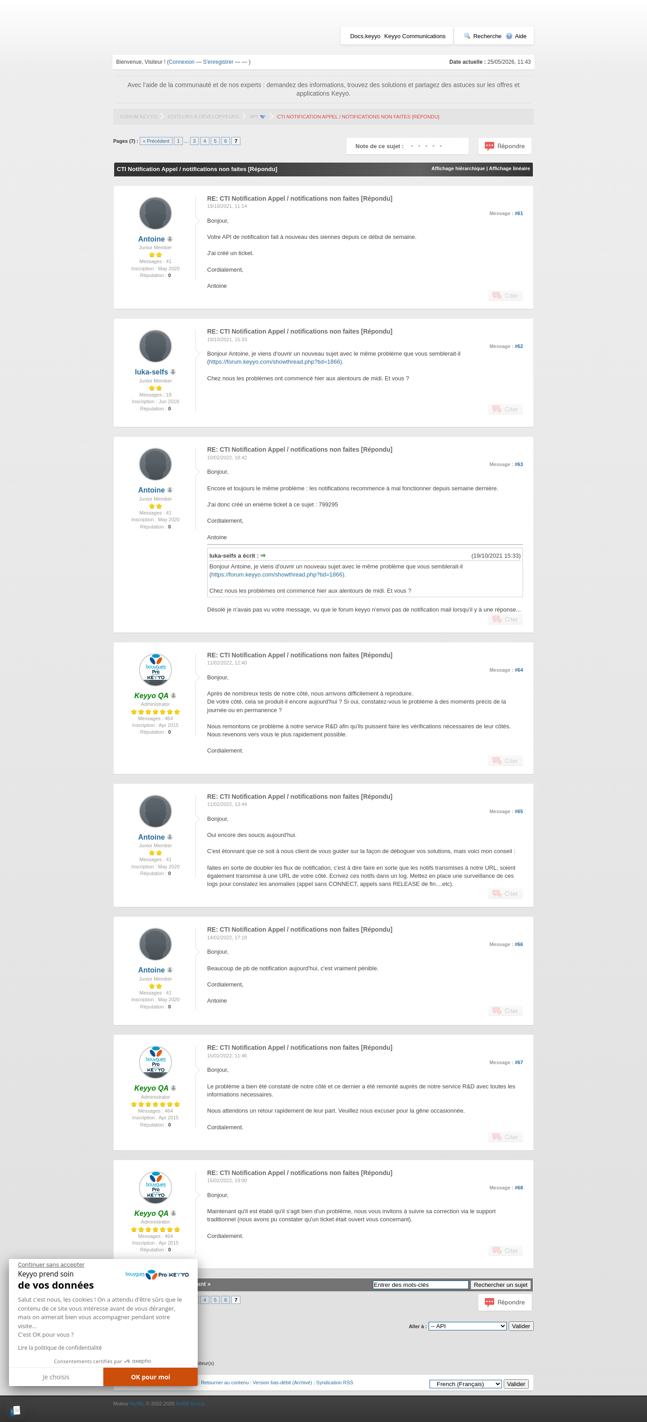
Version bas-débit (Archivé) (282, 1382)
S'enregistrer (218, 62)
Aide (516, 36)
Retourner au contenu (224, 1382)
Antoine (151, 239)
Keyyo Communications (415, 36)
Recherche (482, 36)
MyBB (136, 1403)
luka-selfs (151, 372)
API (254, 116)
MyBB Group (190, 1403)
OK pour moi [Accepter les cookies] (150, 1377)
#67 (519, 1062)
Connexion (182, 62)
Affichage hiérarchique (458, 168)
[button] (15, 1411)
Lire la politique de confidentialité (60, 1348)
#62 (519, 346)
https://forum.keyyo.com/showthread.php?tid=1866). (276, 361)
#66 (519, 944)
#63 (519, 464)
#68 (519, 1187)
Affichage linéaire (509, 168)
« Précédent (156, 141)
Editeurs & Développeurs (203, 116)
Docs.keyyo (365, 36)
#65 (519, 811)
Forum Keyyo (138, 116)
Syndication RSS (335, 1382)
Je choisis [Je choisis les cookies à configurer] (56, 1377)
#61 (519, 213)
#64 (519, 670)
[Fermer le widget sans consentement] (51, 1264)
